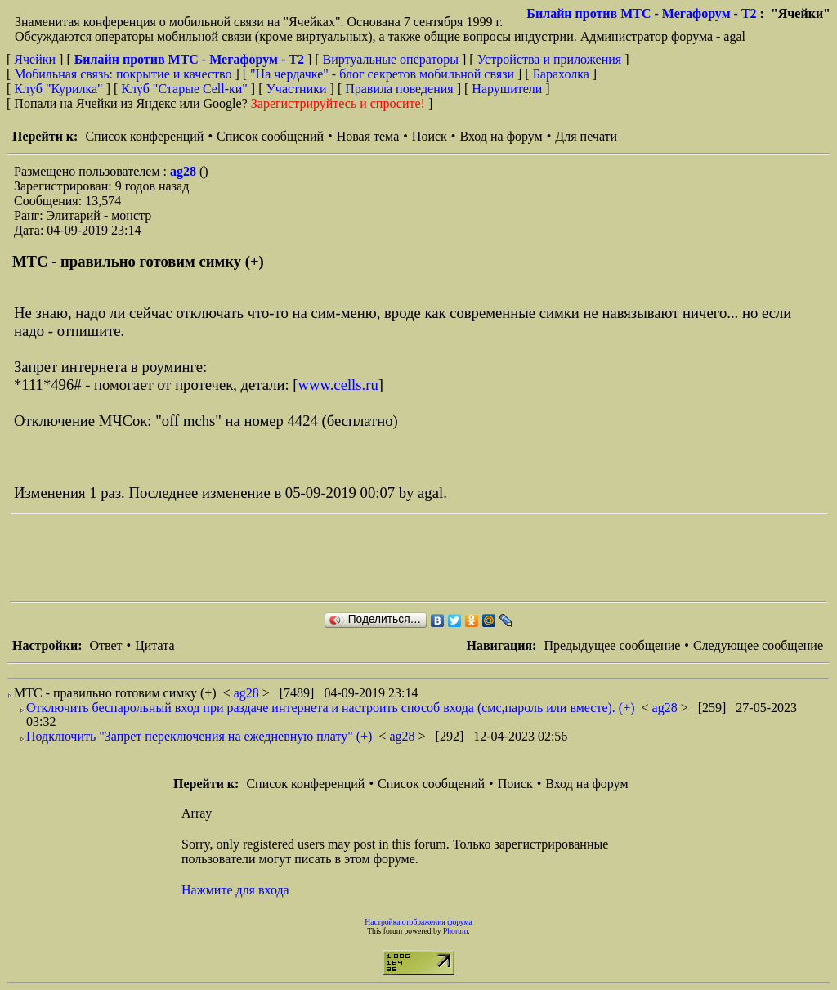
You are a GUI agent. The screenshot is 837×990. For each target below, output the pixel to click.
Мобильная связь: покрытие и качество (122, 74)
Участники (296, 89)
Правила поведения (399, 89)
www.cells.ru (338, 384)
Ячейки (36, 59)
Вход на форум (500, 136)
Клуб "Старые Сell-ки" (184, 89)
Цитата (154, 645)
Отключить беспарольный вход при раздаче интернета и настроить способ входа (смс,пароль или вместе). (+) (330, 708)
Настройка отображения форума (418, 921)
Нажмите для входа (235, 890)
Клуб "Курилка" (58, 89)
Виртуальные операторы (391, 59)
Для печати (586, 136)
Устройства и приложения (549, 59)
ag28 (184, 171)
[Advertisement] (307, 557)
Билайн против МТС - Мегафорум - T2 (641, 13)
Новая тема (368, 136)
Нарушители (507, 89)
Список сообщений (270, 136)
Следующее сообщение (758, 645)
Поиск (429, 136)
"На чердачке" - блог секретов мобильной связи (382, 74)
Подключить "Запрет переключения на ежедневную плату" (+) (199, 736)
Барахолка (561, 74)
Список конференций (144, 136)
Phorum (455, 930)
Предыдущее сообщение (612, 645)
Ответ (105, 645)
